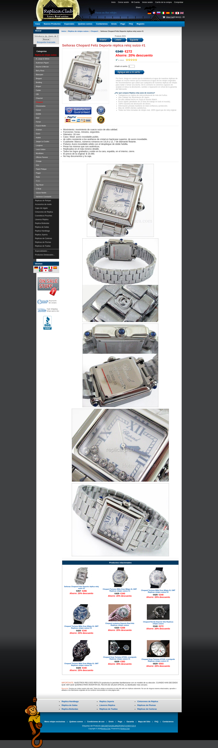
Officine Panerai (41, 157)
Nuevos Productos (52, 24)
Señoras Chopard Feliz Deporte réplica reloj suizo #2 (81, 587)
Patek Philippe (40, 169)
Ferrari (38, 122)
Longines (39, 145)
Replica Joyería (41, 235)
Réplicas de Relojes (43, 200)
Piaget (38, 173)
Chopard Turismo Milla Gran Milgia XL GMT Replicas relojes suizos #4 (81, 664)
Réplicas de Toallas (43, 246)
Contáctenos (102, 24)
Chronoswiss (40, 106)
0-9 (134, 726)
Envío (114, 24)
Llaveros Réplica (41, 219)
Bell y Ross (39, 70)
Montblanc (39, 153)
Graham (38, 130)
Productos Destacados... (45, 255)
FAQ (131, 24)
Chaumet (39, 98)
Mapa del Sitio (144, 722)
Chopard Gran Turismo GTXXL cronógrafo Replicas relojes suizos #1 (119, 658)
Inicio (113, 2)
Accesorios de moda (43, 204)
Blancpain (39, 74)
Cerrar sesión (123, 2)
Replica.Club (105, 729)
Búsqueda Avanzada (46, 42)
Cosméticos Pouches (43, 216)
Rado (37, 177)
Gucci (37, 134)
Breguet (38, 78)
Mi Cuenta (135, 2)
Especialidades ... (42, 251)
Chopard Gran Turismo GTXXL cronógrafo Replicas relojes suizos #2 (158, 660)
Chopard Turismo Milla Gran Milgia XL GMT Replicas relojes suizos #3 (81, 627)
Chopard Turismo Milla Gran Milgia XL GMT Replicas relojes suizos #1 (120, 590)
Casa (37, 24)
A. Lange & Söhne (42, 59)
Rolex (37, 181)
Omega (38, 161)
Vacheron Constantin (43, 197)
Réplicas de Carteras (43, 238)
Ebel (37, 118)
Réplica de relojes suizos (78, 31)
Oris (37, 165)
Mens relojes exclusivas (55, 722)
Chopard (94, 31)
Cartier (38, 90)
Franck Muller (40, 126)
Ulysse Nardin (40, 193)
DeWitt (38, 114)
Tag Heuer (39, 185)
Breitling (38, 82)
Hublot (38, 137)
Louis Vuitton (40, 149)
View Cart (170, 17)
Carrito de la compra (163, 2)
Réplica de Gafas (42, 227)
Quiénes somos (85, 24)
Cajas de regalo (41, 208)
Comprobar (178, 2)
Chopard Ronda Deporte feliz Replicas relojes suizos (158, 623)
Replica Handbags (42, 231)
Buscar (38, 31)
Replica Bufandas (42, 223)
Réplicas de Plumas (43, 242)
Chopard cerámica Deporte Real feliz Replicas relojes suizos (119, 624)
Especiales (69, 24)
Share (138, 7)
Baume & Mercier (42, 67)
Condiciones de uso (95, 722)
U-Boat (38, 189)
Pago (123, 24)
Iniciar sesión (147, 2)
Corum (38, 110)
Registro (140, 24)
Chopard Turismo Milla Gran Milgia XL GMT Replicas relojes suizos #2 (158, 591)
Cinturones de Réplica (44, 212)
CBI (37, 94)
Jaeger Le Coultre (42, 141)
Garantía (130, 722)
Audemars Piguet (42, 63)
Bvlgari (38, 86)
